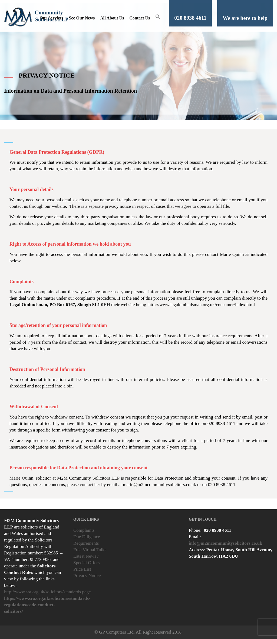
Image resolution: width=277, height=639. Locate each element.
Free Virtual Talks (89, 549)
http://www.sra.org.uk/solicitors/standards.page (47, 591)
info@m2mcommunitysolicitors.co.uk (225, 543)
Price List (82, 569)
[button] (158, 18)
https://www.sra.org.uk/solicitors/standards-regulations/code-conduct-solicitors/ (47, 605)
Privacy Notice (87, 575)
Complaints (83, 530)
